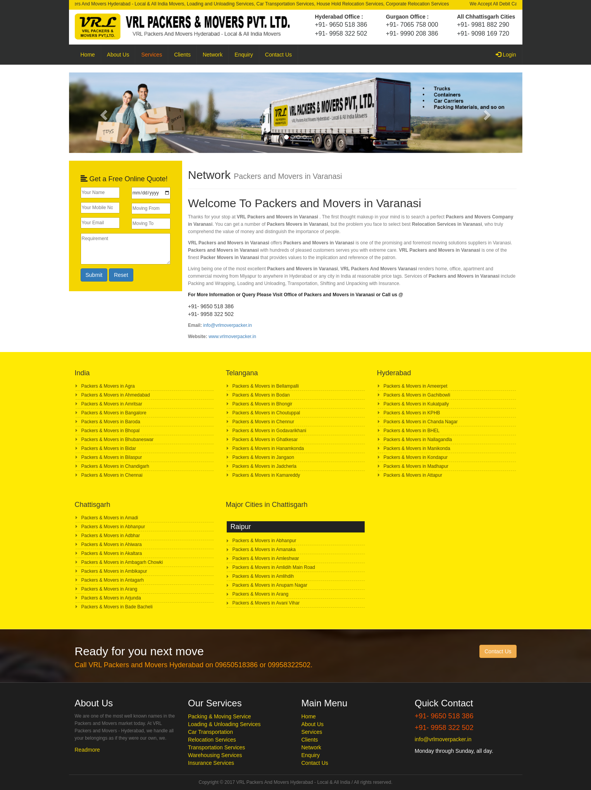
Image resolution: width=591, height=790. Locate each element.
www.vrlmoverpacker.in (232, 336)
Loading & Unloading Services (224, 724)
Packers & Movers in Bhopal (110, 430)
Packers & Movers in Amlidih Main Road (274, 567)
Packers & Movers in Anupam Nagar (270, 585)
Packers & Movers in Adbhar (110, 535)
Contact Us (278, 55)
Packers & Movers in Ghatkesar (265, 439)
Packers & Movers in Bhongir (263, 404)
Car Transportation (210, 732)
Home (88, 55)
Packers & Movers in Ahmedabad (115, 395)
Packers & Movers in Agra (108, 386)
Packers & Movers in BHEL (412, 430)
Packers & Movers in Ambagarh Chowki (122, 562)
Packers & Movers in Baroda (110, 421)
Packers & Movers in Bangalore (113, 413)
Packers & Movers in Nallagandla (418, 439)
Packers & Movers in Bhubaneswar (117, 439)
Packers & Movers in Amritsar (111, 404)
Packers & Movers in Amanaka (264, 549)
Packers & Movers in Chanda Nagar (421, 421)
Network (212, 55)
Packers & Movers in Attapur (413, 475)
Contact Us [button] (497, 651)
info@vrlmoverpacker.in (227, 325)
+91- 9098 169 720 (483, 33)
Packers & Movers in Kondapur (416, 457)
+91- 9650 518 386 (341, 24)
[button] (103, 112)
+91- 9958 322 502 (341, 33)
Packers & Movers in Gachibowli (417, 395)
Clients (182, 55)
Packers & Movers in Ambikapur (114, 571)
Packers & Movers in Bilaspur (111, 457)
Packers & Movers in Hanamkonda (268, 448)
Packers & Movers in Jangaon (263, 457)
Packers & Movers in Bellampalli (266, 386)
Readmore (87, 750)
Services (151, 55)
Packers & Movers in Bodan (261, 395)
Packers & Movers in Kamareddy (266, 475)
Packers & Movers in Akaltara (111, 553)
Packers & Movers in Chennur (263, 421)
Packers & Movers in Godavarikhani (270, 430)
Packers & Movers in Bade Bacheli (117, 607)
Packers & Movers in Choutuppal (266, 413)
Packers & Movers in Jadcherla (264, 466)
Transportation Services (216, 747)
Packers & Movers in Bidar (108, 448)
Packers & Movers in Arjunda (111, 598)
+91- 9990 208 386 (412, 33)
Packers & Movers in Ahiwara (111, 544)
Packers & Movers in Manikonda (417, 448)
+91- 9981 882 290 (483, 24)
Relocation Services (212, 740)
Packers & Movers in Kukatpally (416, 404)
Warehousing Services (215, 755)
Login (509, 54)
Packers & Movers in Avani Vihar (266, 603)
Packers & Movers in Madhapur (416, 466)
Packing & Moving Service (219, 716)
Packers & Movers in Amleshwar (266, 558)
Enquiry (243, 55)
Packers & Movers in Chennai (112, 475)
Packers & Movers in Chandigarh (115, 466)
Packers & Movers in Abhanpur (113, 526)
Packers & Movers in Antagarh (112, 580)
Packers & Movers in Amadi (109, 517)
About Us (118, 55)
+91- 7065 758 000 (412, 24)
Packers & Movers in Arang (109, 589)
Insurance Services (211, 763)
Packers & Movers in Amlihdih (263, 576)
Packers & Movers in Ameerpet (416, 386)
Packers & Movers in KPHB (412, 413)
